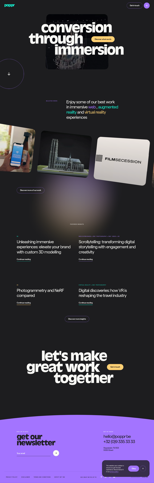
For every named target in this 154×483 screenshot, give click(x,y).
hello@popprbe (117, 436)
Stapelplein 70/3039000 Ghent (111, 449)
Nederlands (135, 477)
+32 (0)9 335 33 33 (119, 441)
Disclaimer (25, 477)
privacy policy (114, 471)
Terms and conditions (42, 477)
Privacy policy (12, 477)
